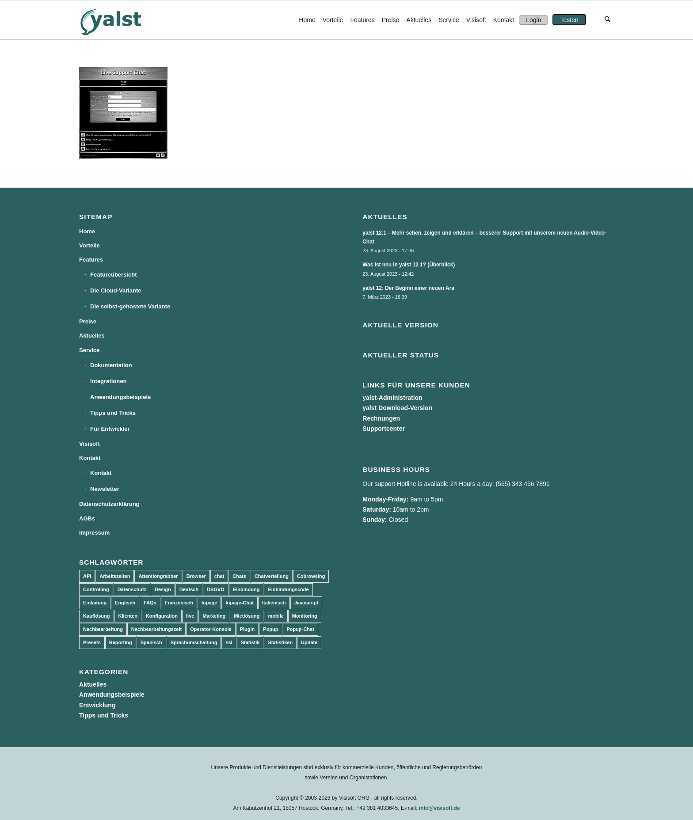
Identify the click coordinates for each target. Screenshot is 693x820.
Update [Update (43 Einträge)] (309, 642)
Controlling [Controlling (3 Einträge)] (96, 589)
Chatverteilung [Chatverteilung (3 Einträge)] (272, 576)
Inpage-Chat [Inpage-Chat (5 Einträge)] (239, 602)
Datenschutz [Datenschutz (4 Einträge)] (132, 589)
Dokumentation (111, 365)
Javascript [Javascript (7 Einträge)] (306, 602)
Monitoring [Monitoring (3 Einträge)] (304, 616)
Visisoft (89, 443)
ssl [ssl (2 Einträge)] (228, 642)
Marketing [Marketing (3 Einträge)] (213, 616)
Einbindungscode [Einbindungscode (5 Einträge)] (288, 589)
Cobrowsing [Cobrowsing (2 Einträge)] (311, 576)
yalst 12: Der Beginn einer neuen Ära (408, 288)
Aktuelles (92, 335)
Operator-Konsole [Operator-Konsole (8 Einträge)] (211, 629)
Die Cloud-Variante (115, 290)
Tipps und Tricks (113, 413)
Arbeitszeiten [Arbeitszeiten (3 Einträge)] (114, 576)
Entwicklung (97, 705)
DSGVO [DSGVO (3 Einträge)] (216, 589)
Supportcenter (383, 428)
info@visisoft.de (439, 808)
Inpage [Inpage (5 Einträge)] (209, 602)
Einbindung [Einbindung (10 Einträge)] (246, 589)
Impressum (94, 532)
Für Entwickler (110, 428)
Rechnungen (381, 418)
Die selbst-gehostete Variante (130, 306)
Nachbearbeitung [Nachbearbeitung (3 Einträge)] (103, 629)
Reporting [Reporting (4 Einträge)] (120, 642)
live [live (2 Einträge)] (190, 616)
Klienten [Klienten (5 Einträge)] (127, 616)
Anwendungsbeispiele (120, 397)
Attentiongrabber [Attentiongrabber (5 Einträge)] (158, 576)
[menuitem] (307, 19)
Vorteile (89, 245)
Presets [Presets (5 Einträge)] (92, 642)
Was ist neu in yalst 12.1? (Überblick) (408, 265)
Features (91, 259)
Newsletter (104, 489)
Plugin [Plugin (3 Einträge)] (247, 629)
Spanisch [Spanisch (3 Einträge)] (151, 642)
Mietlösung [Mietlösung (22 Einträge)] (246, 616)
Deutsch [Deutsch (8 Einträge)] (188, 589)
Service (89, 350)
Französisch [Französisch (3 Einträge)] (179, 602)
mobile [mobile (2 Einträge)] (275, 616)
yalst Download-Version (397, 407)
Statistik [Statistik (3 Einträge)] (250, 642)
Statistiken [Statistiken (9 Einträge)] (280, 642)
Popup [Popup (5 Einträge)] (270, 629)
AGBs (87, 518)
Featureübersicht (113, 274)
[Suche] (607, 19)
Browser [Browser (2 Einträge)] (196, 576)
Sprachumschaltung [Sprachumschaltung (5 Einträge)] (194, 642)
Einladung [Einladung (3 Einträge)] (95, 602)
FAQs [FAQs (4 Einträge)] (150, 602)
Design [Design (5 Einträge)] (163, 589)
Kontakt (89, 458)
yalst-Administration (392, 397)
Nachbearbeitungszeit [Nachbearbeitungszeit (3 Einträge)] (156, 629)
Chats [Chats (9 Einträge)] (239, 576)
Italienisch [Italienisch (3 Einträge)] (274, 602)
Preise (87, 321)
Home (87, 231)
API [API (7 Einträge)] (87, 576)
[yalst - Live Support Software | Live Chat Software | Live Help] (121, 19)
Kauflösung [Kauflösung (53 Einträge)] (96, 616)
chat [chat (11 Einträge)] (219, 576)
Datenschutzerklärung (109, 504)
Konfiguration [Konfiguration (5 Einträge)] (162, 616)
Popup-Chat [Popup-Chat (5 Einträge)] (300, 629)
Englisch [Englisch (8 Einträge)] (125, 602)
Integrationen (108, 381)
